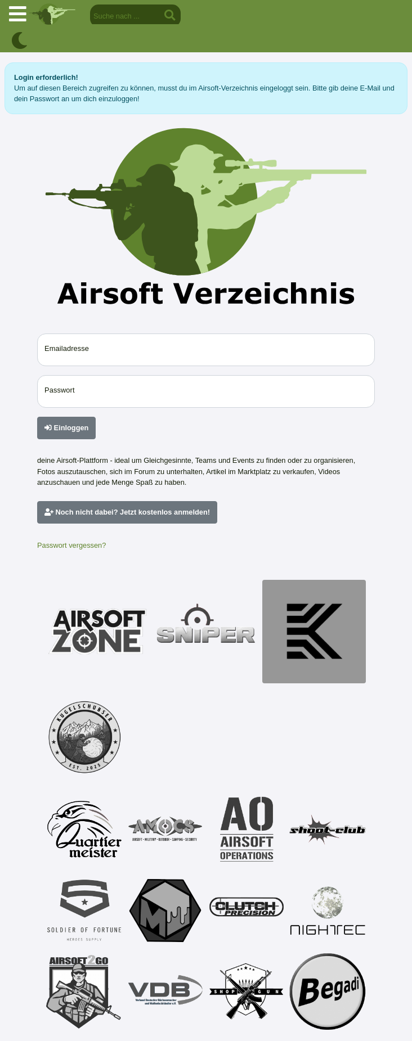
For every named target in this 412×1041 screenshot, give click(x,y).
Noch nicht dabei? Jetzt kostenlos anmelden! (127, 512)
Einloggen (66, 427)
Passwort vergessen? (71, 545)
